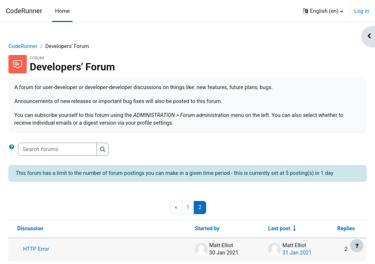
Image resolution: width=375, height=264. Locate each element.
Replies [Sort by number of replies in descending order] (328, 238)
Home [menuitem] (62, 11)
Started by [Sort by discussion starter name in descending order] (188, 238)
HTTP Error (54, 259)
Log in (361, 11)
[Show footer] (356, 245)
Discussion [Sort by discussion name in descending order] (48, 238)
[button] (323, 11)
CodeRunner (24, 11)
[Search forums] (75, 150)
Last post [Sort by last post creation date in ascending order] (260, 238)
